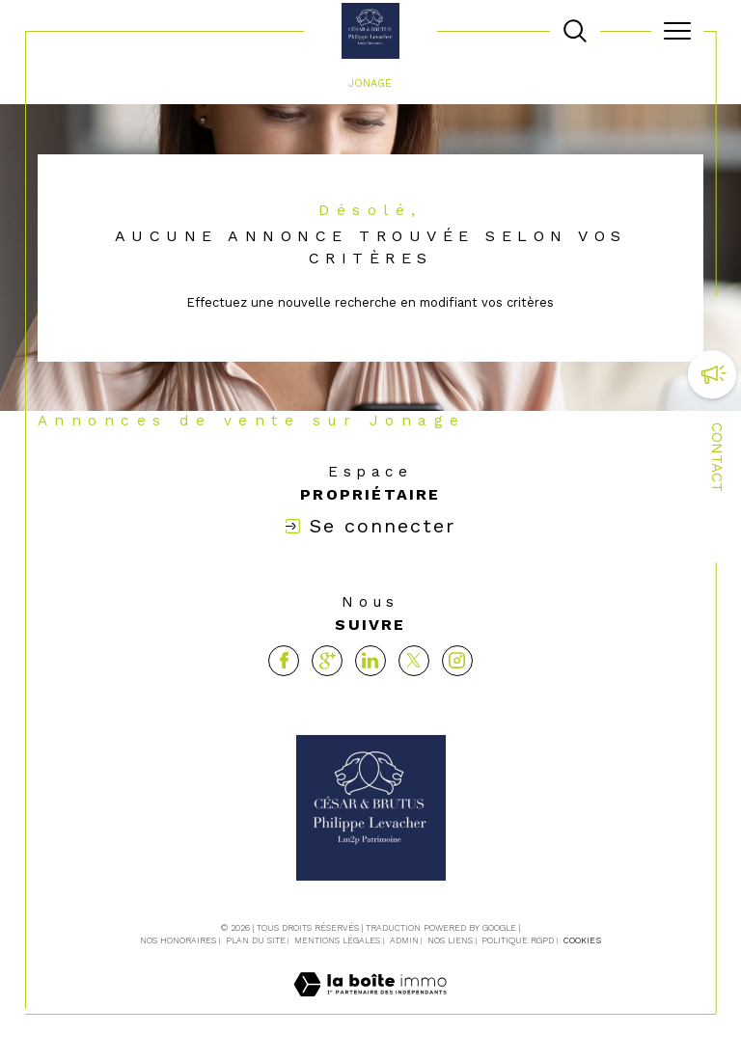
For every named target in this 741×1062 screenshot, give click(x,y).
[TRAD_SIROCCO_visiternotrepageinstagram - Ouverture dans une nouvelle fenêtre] (457, 660)
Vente (313, 83)
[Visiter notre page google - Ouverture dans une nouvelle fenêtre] (327, 660)
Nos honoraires (178, 940)
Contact (717, 457)
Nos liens (450, 940)
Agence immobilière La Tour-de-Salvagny (159, 83)
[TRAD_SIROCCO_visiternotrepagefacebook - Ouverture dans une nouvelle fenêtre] (283, 660)
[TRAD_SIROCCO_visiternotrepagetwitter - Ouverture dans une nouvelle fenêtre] (413, 660)
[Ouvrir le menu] (677, 31)
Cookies (582, 940)
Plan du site (256, 940)
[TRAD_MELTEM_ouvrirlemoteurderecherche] (575, 30)
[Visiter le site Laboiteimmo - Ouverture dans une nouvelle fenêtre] (370, 1003)
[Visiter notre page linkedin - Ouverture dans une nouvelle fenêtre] (370, 660)
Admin (404, 940)
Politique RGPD (517, 940)
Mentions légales (337, 940)
